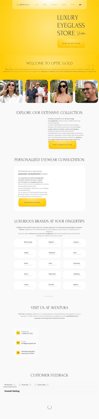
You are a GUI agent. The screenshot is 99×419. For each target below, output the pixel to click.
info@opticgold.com (28, 343)
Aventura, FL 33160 (27, 353)
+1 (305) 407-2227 (27, 333)
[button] (71, 43)
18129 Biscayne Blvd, (28, 351)
